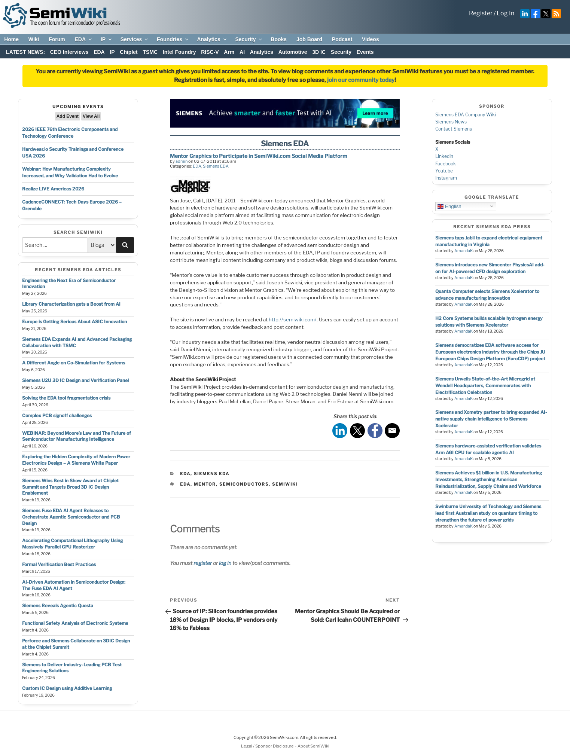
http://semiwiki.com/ (293, 320)
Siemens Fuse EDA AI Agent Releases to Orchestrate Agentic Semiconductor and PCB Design (71, 517)
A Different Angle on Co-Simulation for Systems (73, 363)
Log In (505, 13)
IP (107, 39)
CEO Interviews (69, 52)
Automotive (292, 52)
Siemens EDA (216, 166)
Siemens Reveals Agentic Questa (57, 605)
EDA (83, 39)
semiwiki (285, 484)
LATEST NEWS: (25, 52)
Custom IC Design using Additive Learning (67, 688)
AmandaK (463, 250)
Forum (57, 39)
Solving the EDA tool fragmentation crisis (66, 398)
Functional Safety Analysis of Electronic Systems (75, 623)
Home (11, 39)
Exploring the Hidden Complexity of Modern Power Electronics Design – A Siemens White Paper (76, 460)
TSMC (150, 52)
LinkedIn (444, 156)
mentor (205, 484)
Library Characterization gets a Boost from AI (71, 304)
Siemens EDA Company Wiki (465, 114)
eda (185, 484)
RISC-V (210, 52)
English (449, 206)
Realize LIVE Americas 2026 (53, 189)
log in (225, 563)
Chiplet (128, 52)
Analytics (212, 39)
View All (91, 116)
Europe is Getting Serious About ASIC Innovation (74, 321)
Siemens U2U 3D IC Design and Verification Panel (75, 380)
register (202, 563)
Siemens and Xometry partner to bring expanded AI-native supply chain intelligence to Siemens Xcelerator (491, 418)
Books (279, 39)
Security (249, 39)
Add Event (68, 116)
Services (135, 39)
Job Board (309, 39)
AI (242, 52)
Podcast (342, 39)
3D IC (319, 52)
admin (182, 161)
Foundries (173, 39)
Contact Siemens (453, 129)
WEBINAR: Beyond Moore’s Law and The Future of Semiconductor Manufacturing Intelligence (76, 436)
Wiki (33, 39)
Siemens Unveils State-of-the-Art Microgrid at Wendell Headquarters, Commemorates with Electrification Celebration (485, 385)
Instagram (446, 178)
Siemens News (451, 122)
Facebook (445, 163)
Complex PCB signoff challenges (57, 415)
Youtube (444, 171)
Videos (370, 39)
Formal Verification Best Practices (59, 564)
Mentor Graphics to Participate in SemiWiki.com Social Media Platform (258, 156)
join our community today (360, 80)
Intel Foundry (179, 52)
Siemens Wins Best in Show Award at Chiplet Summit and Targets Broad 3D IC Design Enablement (70, 487)
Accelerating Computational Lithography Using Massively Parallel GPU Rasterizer (72, 544)
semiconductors (244, 484)
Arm (229, 52)
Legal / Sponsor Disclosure (268, 746)
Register (481, 13)
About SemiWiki (313, 746)
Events (365, 52)
